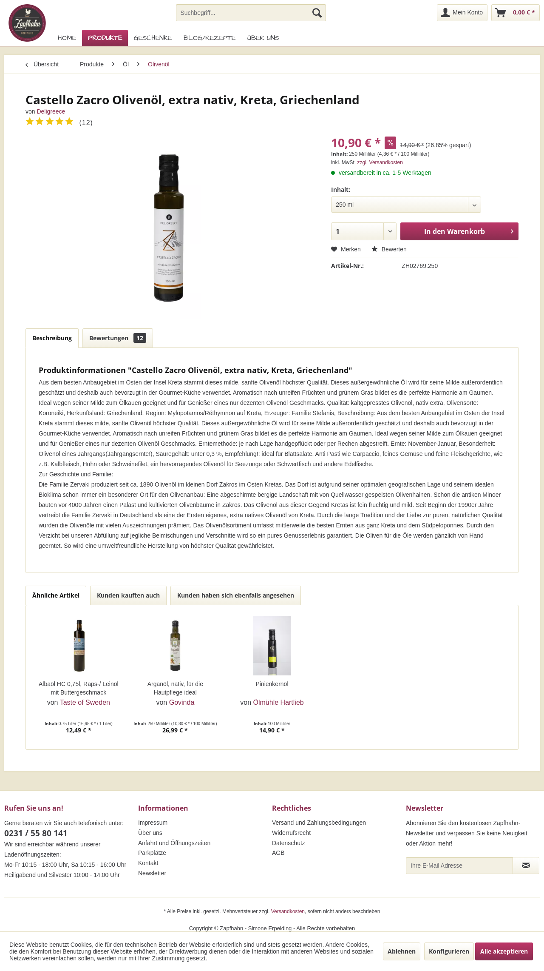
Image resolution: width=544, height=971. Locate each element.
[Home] (67, 38)
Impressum (152, 822)
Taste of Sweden (85, 702)
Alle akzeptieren (504, 951)
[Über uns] (263, 38)
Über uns (150, 832)
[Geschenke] (153, 38)
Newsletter (152, 873)
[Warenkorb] (515, 12)
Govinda (182, 702)
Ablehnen (402, 951)
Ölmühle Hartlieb (278, 702)
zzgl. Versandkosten (380, 162)
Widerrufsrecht (291, 832)
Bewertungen (117, 338)
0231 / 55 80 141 (36, 833)
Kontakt (148, 863)
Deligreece (51, 111)
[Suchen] (317, 12)
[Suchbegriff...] (251, 12)
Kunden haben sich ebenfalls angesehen (235, 595)
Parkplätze (152, 852)
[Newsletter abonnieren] (526, 865)
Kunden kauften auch (128, 595)
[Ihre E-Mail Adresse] (459, 865)
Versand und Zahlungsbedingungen (319, 822)
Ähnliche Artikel (55, 595)
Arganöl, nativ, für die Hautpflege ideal (175, 688)
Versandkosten (288, 911)
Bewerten (389, 249)
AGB (278, 852)
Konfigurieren (449, 951)
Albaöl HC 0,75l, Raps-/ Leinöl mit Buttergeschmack (79, 688)
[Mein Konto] (462, 12)
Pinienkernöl (271, 684)
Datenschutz (288, 843)
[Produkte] (105, 38)
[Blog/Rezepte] (209, 38)
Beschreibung (52, 338)
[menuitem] (251, 12)
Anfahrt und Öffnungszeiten (174, 843)
